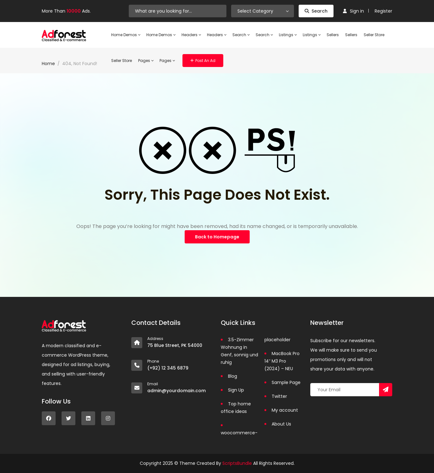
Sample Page (286, 382)
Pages (145, 61)
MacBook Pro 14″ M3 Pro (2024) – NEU (282, 361)
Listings (287, 35)
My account (285, 410)
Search (316, 11)
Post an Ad (202, 60)
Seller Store (374, 34)
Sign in (353, 11)
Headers (191, 35)
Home (48, 63)
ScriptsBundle (237, 463)
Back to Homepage (217, 237)
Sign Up (236, 390)
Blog (232, 376)
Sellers (333, 34)
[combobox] (262, 11)
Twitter (279, 396)
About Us (281, 424)
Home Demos (125, 35)
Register (383, 11)
